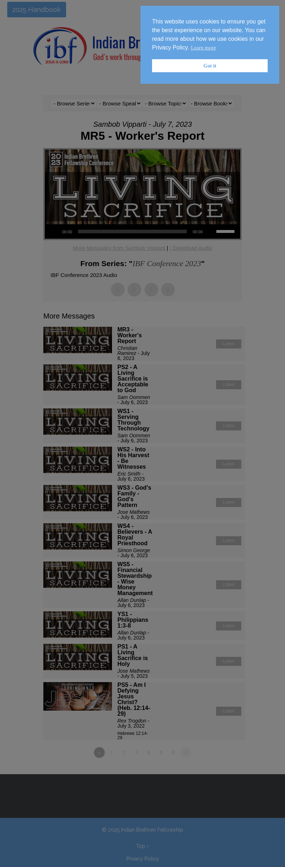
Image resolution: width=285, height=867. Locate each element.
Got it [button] (209, 66)
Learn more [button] (203, 48)
